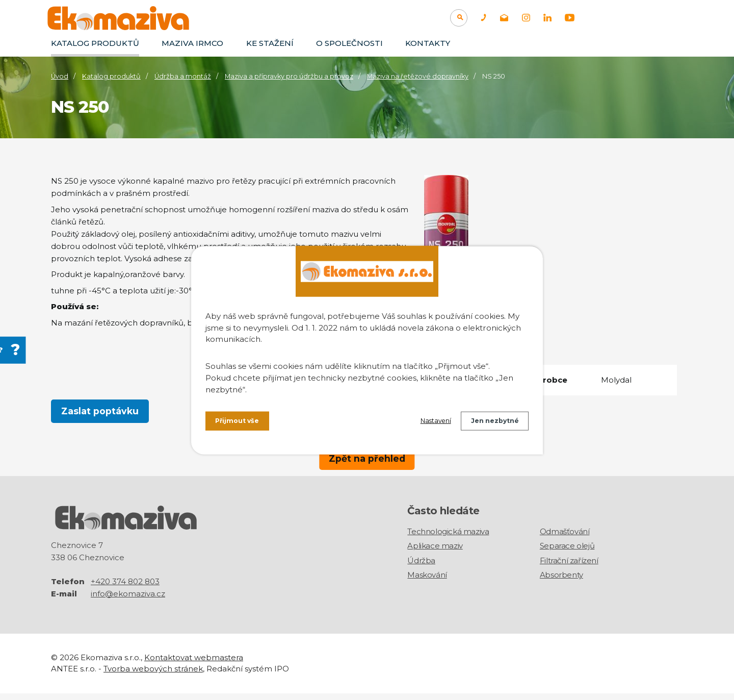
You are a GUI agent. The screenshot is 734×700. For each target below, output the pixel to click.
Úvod (59, 76)
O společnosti (349, 43)
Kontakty (427, 43)
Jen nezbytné (490, 423)
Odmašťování (565, 538)
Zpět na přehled (367, 458)
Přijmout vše (241, 423)
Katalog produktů (95, 43)
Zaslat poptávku (100, 412)
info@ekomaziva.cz (128, 600)
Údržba (421, 567)
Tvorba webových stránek (153, 675)
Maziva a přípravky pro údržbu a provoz (289, 76)
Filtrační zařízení (569, 567)
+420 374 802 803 (125, 588)
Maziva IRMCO (192, 43)
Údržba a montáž (182, 76)
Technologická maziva (448, 538)
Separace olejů (567, 553)
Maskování (427, 582)
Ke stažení (270, 43)
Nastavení (423, 423)
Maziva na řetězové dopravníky (417, 76)
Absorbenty (561, 582)
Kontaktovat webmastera (193, 664)
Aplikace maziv (434, 553)
